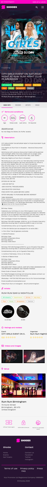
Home (5, 452)
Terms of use (10, 468)
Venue (37, 105)
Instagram (29, 459)
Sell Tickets (7, 457)
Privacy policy (27, 468)
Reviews (18, 105)
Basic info (7, 105)
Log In (43, 2)
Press (40, 468)
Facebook (29, 455)
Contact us (29, 452)
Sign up (36, 2)
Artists (27, 105)
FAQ (24, 471)
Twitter (28, 457)
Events (6, 455)
